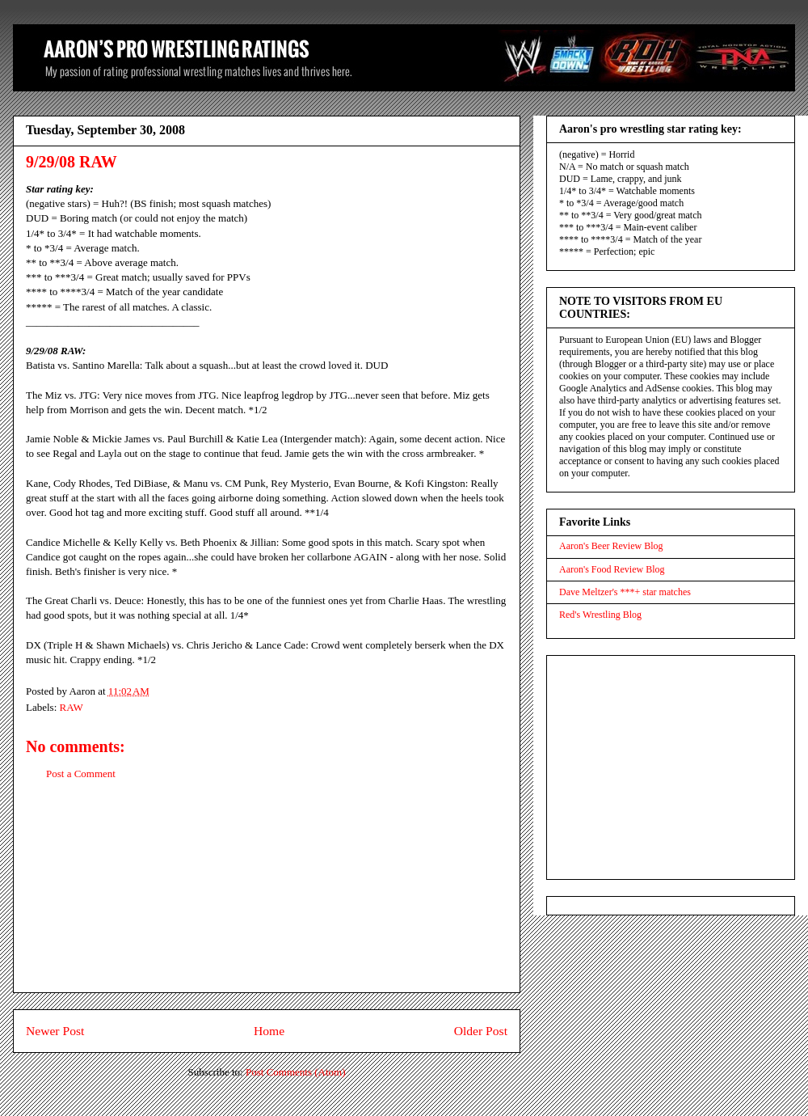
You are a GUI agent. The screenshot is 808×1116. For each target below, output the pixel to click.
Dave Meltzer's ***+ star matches (625, 592)
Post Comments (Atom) (296, 1072)
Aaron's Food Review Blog (612, 569)
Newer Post (55, 1031)
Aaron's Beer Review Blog (611, 546)
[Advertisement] (267, 899)
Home (269, 1031)
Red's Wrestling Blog (600, 614)
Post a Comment (81, 773)
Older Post (480, 1031)
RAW (71, 707)
